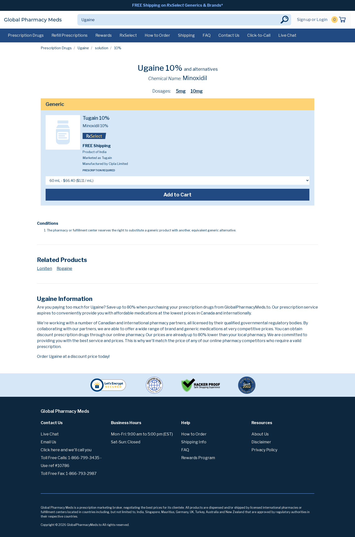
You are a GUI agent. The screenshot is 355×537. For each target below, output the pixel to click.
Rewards (103, 35)
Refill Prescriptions (70, 35)
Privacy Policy (264, 450)
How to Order (157, 35)
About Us (260, 434)
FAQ (207, 35)
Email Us (48, 442)
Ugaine (83, 48)
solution (101, 48)
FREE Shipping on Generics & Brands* (177, 5)
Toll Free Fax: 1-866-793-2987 (69, 473)
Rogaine (64, 268)
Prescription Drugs (26, 35)
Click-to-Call (258, 35)
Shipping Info (193, 442)
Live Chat (287, 35)
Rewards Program (198, 457)
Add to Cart (177, 195)
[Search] (178, 19)
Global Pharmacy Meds (33, 20)
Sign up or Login (312, 19)
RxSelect (128, 35)
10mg (197, 91)
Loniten (44, 268)
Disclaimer (261, 442)
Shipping (186, 35)
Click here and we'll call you (66, 450)
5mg (181, 91)
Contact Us (228, 35)
